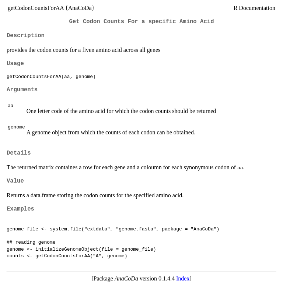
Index (182, 278)
